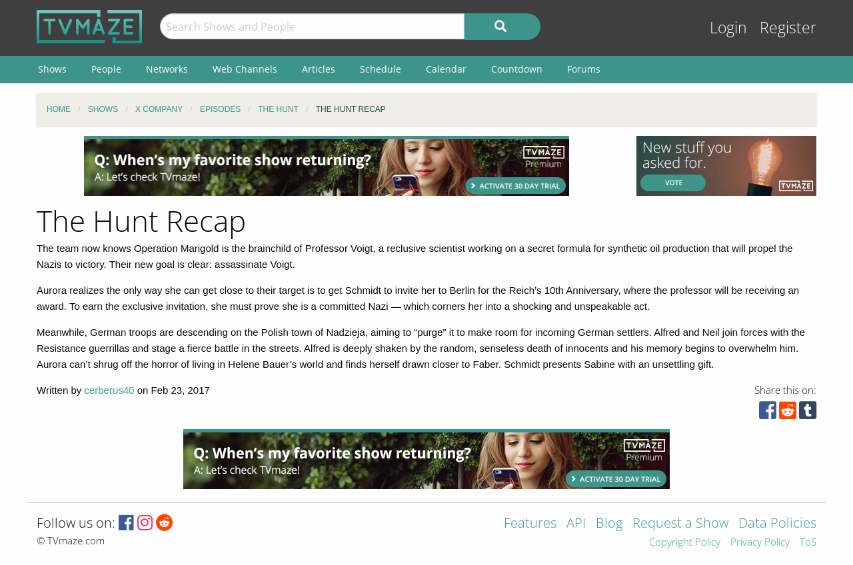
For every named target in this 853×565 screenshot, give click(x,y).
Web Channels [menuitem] (245, 69)
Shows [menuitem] (52, 69)
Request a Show (680, 524)
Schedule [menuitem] (380, 69)
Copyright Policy (684, 542)
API (576, 524)
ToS (808, 542)
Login (728, 27)
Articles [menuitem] (318, 69)
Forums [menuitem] (583, 69)
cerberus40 (109, 390)
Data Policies (777, 524)
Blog (609, 524)
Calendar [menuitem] (446, 69)
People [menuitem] (106, 69)
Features (530, 524)
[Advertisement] (326, 166)
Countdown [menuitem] (516, 69)
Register (788, 27)
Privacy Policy (760, 542)
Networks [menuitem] (167, 69)
